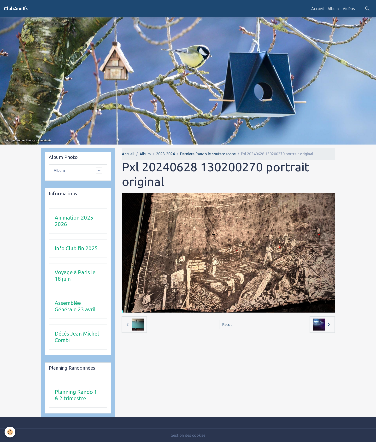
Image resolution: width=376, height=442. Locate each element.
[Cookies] (10, 432)
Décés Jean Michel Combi (77, 337)
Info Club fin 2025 (76, 248)
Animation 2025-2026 (75, 221)
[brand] (16, 8)
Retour (228, 324)
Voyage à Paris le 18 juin (75, 275)
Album (333, 8)
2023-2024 (165, 154)
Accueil (317, 8)
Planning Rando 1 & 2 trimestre (76, 395)
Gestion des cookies (188, 435)
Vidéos (349, 8)
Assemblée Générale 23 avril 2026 (75, 306)
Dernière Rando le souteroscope (208, 154)
